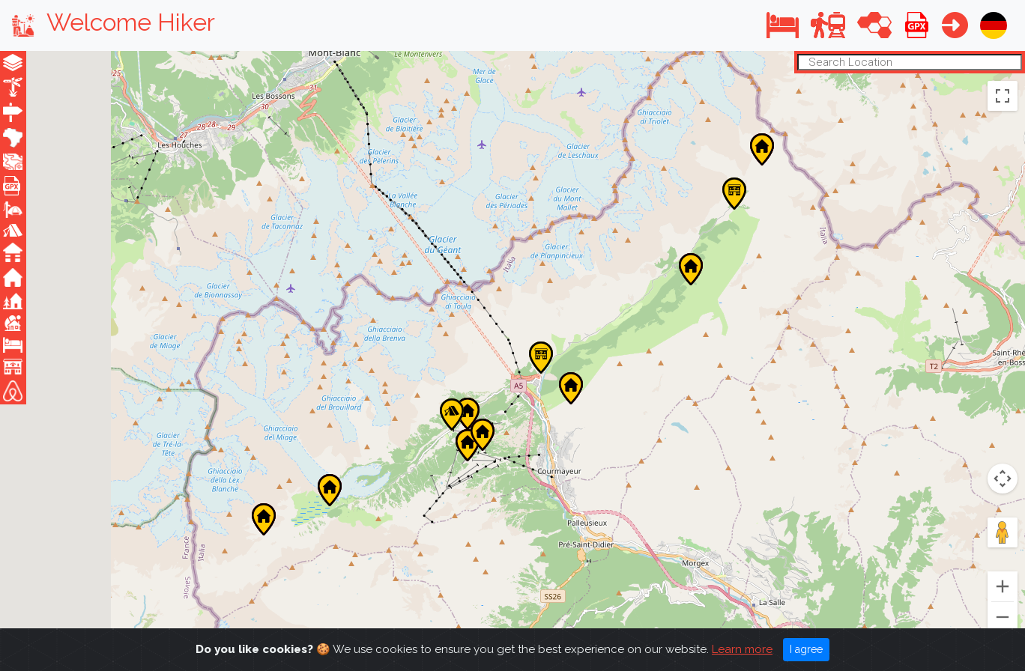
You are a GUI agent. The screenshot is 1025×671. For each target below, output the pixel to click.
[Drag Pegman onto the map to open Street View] (1003, 532)
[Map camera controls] (1003, 479)
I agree (806, 649)
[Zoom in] (1003, 586)
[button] (783, 25)
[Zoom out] (1003, 617)
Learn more (742, 649)
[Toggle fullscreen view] (1003, 95)
